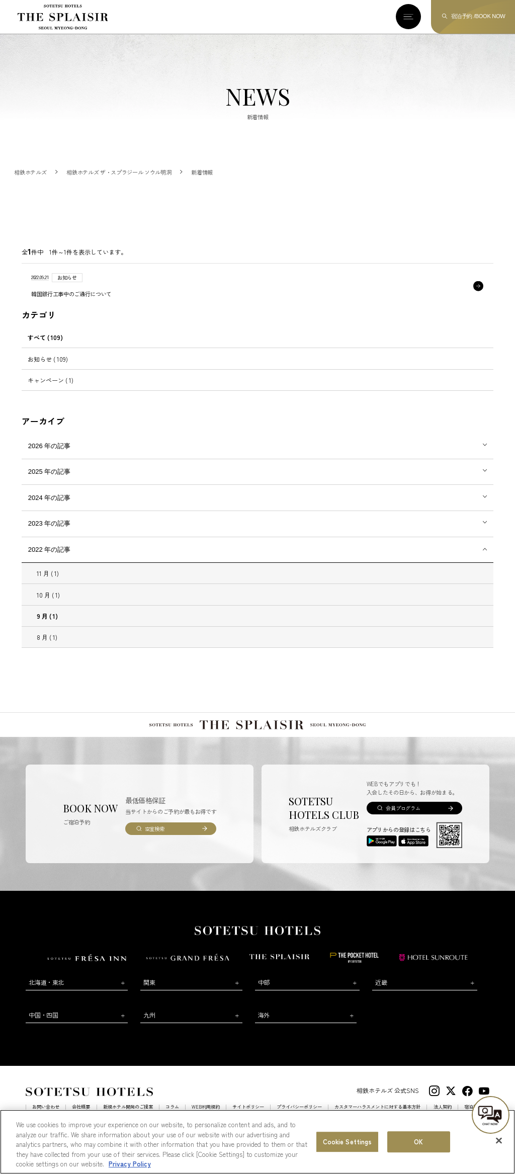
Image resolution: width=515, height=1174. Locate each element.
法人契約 (443, 1117)
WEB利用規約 (206, 1117)
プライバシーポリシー (299, 1117)
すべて (45, 347)
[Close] (499, 1154)
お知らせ (48, 368)
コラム (172, 1117)
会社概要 (81, 1117)
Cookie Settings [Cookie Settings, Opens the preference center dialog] (347, 1154)
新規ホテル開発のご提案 (128, 1117)
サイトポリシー (248, 1117)
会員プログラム (403, 818)
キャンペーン (50, 390)
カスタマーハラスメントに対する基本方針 (377, 1117)
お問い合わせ (45, 1117)
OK (418, 1154)
